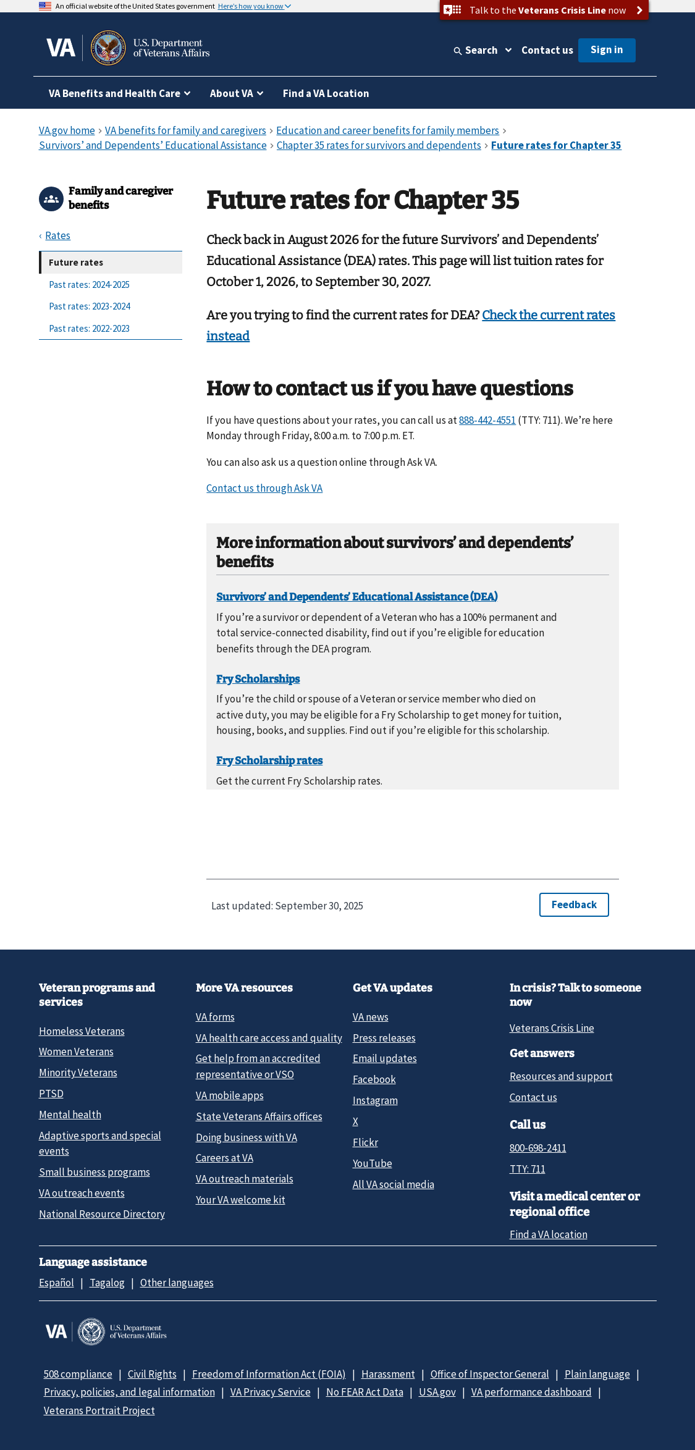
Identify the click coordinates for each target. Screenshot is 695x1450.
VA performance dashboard (531, 1392)
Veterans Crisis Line (552, 1028)
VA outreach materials (244, 1179)
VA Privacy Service (270, 1392)
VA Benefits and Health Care (114, 93)
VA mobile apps (230, 1095)
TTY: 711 (527, 1169)
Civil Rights (152, 1374)
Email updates (385, 1058)
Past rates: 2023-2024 (89, 306)
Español (56, 1282)
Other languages (177, 1282)
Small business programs (94, 1172)
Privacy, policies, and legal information (129, 1392)
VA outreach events (82, 1193)
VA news (371, 1017)
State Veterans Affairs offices (259, 1116)
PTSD (51, 1093)
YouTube (372, 1163)
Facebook (374, 1079)
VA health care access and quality (269, 1038)
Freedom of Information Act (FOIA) (269, 1374)
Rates (57, 235)
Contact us (547, 50)
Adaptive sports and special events (100, 1143)
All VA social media (393, 1184)
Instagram (375, 1100)
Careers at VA (224, 1158)
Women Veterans (76, 1051)
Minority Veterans (78, 1072)
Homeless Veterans (82, 1031)
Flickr (365, 1142)
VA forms (215, 1017)
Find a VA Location (326, 93)
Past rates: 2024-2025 (89, 284)
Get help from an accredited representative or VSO (258, 1066)
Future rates (76, 262)
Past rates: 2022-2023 (89, 328)
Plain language (597, 1374)
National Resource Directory (102, 1214)
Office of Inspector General (490, 1374)
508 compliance (78, 1374)
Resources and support (561, 1076)
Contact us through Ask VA (264, 488)
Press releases (384, 1038)
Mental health (70, 1114)
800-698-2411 (538, 1148)
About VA (231, 93)
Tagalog (107, 1282)
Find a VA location (549, 1234)
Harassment (388, 1374)
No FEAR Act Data (364, 1392)
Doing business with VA (246, 1137)
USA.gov (437, 1392)
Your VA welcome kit (240, 1200)
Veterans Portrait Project (99, 1410)
